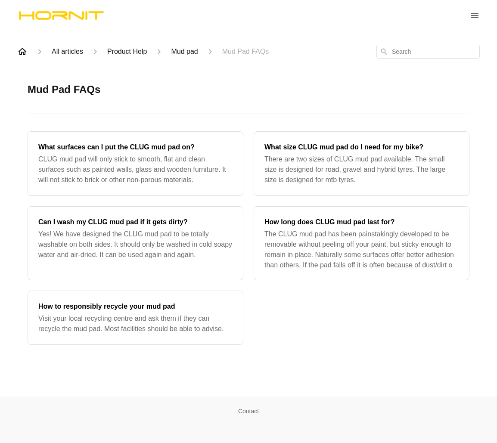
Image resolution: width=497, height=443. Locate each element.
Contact (248, 411)
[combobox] (428, 52)
